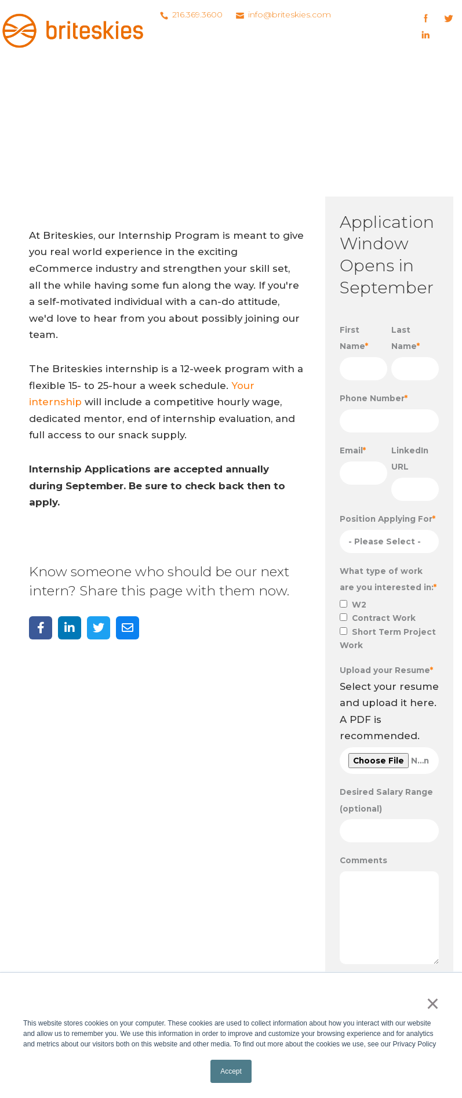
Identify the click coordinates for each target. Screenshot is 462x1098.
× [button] (432, 1003)
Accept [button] (231, 1071)
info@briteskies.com (289, 14)
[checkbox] (389, 625)
